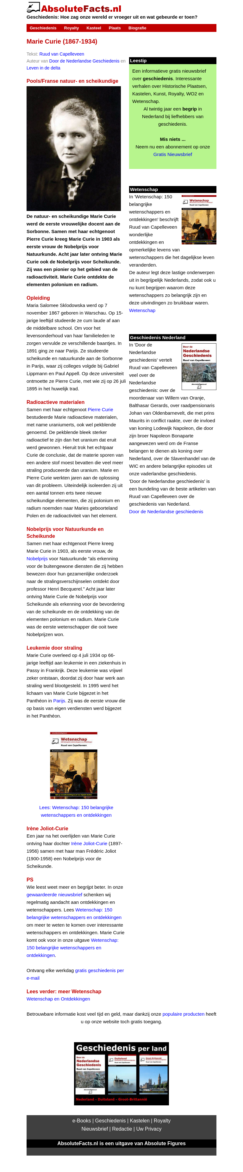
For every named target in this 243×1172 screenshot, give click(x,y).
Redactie (122, 1129)
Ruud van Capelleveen (61, 54)
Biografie (137, 28)
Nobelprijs (37, 558)
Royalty (71, 28)
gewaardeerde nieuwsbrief (54, 894)
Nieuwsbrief (95, 1129)
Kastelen (140, 1120)
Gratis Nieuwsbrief (172, 154)
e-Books (81, 1120)
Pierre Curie (100, 409)
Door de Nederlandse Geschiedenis (84, 60)
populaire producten (184, 1014)
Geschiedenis (43, 28)
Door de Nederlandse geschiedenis (166, 511)
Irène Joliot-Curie (89, 843)
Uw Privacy (148, 1129)
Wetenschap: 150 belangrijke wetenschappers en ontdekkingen (73, 947)
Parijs (59, 700)
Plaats (115, 28)
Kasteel (94, 28)
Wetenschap (142, 310)
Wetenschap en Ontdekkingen (58, 998)
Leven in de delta (43, 67)
